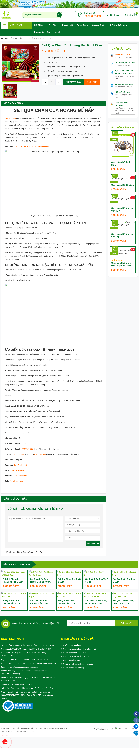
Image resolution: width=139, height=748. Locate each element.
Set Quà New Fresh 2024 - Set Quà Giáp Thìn (34, 146)
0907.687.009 (93, 16)
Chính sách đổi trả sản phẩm (75, 664)
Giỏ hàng (131, 15)
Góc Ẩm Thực (98, 25)
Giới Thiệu (39, 25)
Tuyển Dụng (83, 24)
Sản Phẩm (18, 38)
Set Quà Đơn (10, 118)
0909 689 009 (18, 442)
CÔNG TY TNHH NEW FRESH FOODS (50, 740)
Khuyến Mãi (68, 24)
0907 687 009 (16, 671)
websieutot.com (28, 743)
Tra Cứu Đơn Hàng (42, 32)
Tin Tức (53, 25)
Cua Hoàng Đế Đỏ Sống (122, 177)
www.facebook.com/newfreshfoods (24, 678)
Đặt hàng (92, 82)
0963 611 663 (40, 442)
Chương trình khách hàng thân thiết (78, 675)
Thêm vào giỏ (73, 82)
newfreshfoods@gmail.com (18, 674)
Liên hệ (58, 32)
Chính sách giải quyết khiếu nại (76, 668)
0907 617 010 (27, 436)
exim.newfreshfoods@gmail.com (35, 682)
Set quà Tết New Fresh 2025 (35, 38)
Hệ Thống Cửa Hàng (118, 25)
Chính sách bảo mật (71, 671)
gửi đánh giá (93, 531)
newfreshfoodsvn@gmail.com (43, 674)
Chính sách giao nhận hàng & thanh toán (80, 660)
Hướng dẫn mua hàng (72, 656)
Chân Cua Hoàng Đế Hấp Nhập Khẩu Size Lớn (121, 267)
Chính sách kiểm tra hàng (73, 679)
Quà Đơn (51, 38)
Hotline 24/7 (89, 13)
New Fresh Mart (20, 452)
